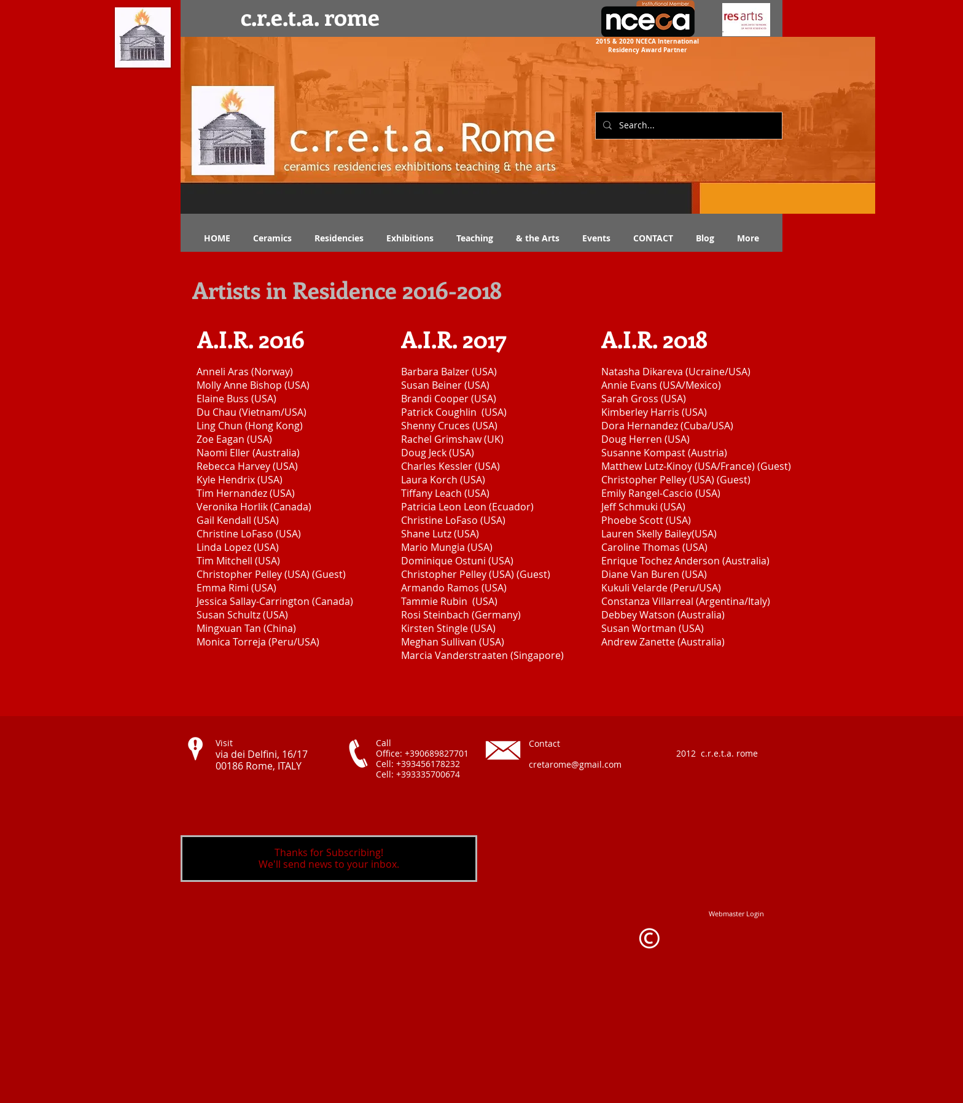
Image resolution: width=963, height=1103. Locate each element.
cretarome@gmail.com (575, 764)
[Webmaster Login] (736, 913)
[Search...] (687, 125)
